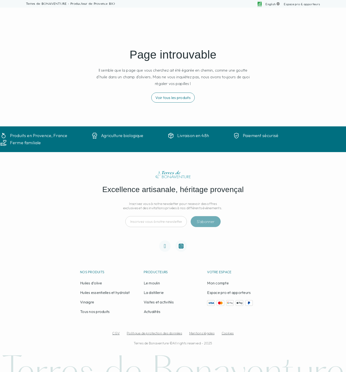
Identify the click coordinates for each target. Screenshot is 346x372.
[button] (302, 4)
